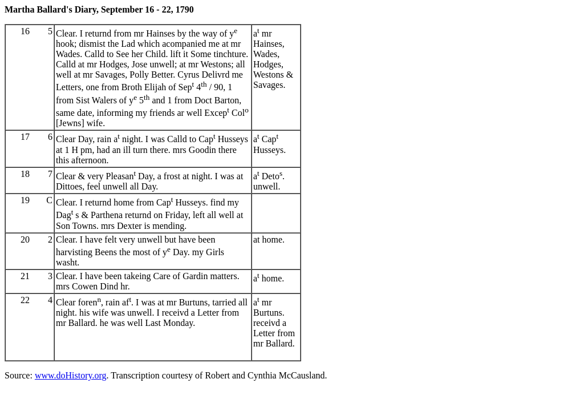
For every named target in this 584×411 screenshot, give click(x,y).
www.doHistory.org (71, 375)
